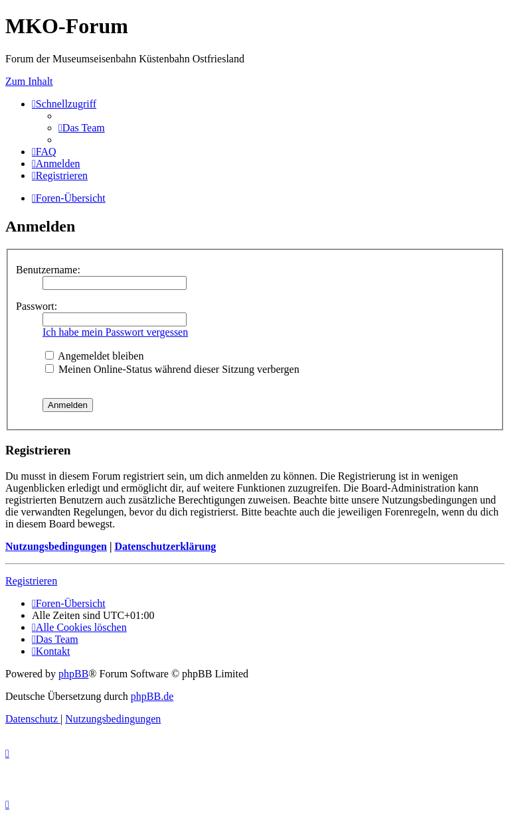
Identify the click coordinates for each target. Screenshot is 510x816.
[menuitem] (81, 127)
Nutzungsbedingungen (56, 546)
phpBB (73, 673)
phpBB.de (152, 696)
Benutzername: (48, 269)
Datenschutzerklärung (165, 546)
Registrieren (31, 580)
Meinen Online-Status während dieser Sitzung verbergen (172, 369)
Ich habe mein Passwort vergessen (115, 332)
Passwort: (36, 306)
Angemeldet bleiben (94, 356)
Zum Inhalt (29, 81)
